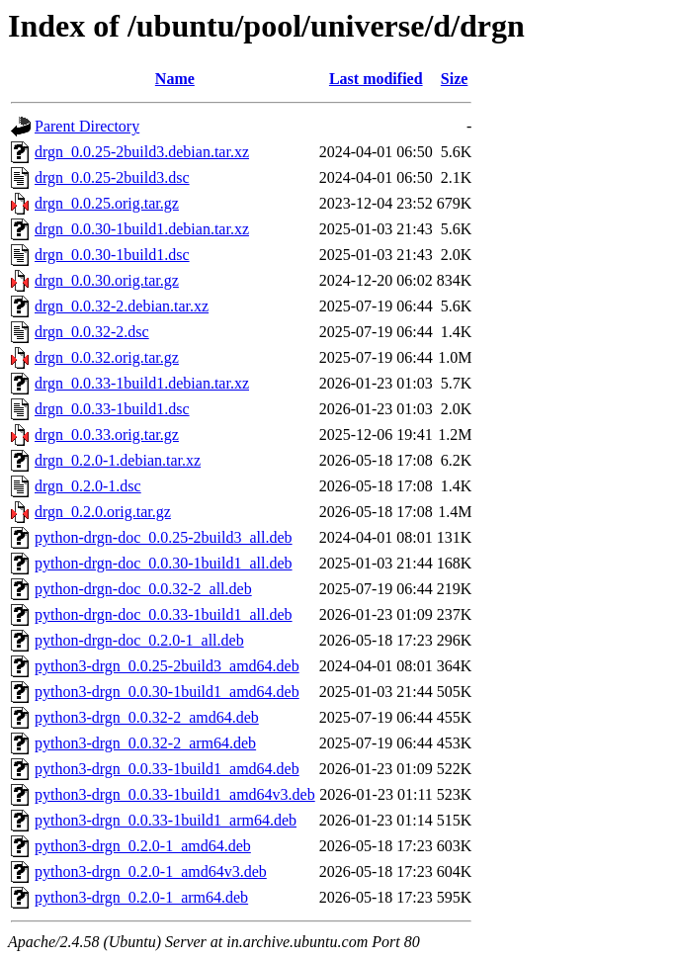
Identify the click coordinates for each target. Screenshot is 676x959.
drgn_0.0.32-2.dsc (92, 331)
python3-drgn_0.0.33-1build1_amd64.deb (167, 768)
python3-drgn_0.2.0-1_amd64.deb (143, 845)
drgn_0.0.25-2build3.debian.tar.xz (142, 151)
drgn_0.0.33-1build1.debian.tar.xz (142, 383)
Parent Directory (87, 126)
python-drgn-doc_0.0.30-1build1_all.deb (164, 563)
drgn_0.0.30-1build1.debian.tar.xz (142, 228)
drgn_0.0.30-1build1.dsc (112, 254)
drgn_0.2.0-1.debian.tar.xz (118, 460)
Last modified (376, 78)
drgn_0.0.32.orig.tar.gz (107, 357)
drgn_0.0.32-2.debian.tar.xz (122, 306)
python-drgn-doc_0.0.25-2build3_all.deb (164, 537)
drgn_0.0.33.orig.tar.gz (107, 434)
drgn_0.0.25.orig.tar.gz (107, 203)
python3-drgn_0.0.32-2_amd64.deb (147, 717)
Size (454, 78)
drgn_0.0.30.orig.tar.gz (107, 280)
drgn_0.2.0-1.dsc (88, 486)
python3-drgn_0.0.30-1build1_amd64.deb (167, 691)
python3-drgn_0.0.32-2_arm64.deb (145, 743)
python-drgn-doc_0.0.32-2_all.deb (143, 588)
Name (175, 78)
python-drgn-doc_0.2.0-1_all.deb (139, 640)
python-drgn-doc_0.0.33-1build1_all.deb (164, 614)
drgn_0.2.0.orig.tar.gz (103, 511)
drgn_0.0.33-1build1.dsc (112, 408)
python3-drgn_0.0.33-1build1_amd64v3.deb (175, 794)
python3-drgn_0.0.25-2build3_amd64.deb (167, 665)
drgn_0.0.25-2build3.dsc (112, 177)
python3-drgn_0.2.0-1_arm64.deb (141, 897)
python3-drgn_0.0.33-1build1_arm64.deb (165, 820)
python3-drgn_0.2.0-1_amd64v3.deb (151, 871)
